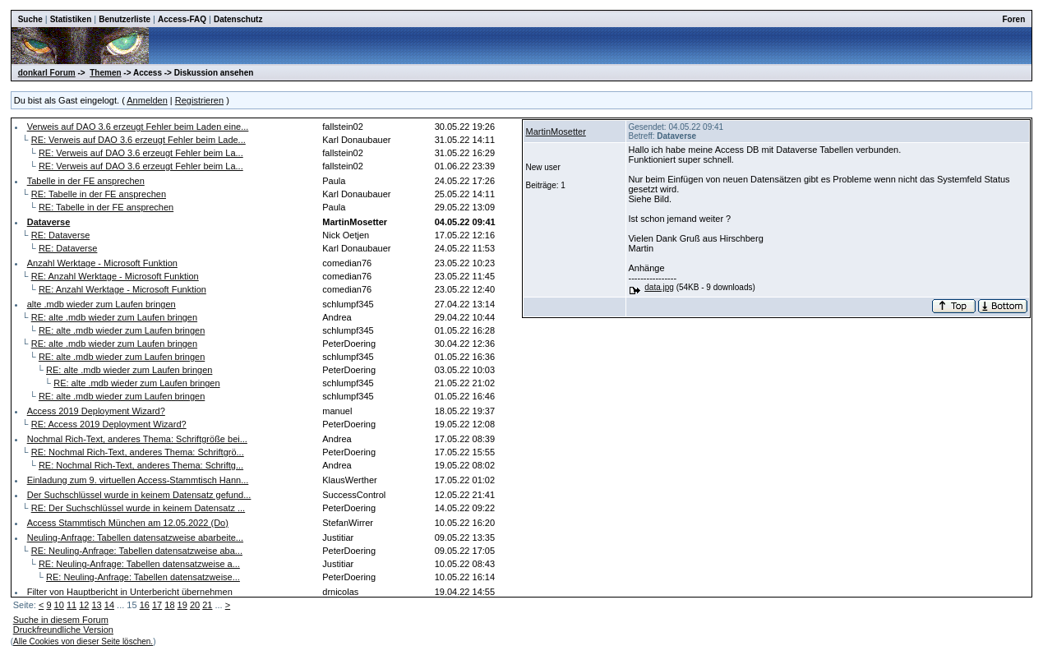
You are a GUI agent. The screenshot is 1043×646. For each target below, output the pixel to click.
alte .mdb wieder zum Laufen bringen (101, 304)
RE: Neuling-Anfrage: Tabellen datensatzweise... (143, 577)
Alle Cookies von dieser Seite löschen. (83, 641)
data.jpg (659, 287)
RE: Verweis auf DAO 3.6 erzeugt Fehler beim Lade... (138, 140)
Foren (1014, 19)
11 (71, 605)
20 (195, 605)
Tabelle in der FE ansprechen (86, 181)
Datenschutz (238, 19)
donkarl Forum (47, 72)
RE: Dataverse (60, 235)
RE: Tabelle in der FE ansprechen (98, 194)
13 (97, 605)
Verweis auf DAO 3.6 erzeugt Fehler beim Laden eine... (138, 127)
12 (84, 605)
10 (59, 605)
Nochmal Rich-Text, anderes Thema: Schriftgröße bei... (137, 439)
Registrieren (199, 100)
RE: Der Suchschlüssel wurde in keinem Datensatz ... (138, 508)
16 (145, 605)
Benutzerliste (124, 19)
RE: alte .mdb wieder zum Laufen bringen (114, 317)
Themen (105, 72)
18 (169, 605)
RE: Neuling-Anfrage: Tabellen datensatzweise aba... (136, 551)
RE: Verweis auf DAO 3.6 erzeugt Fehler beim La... (141, 153)
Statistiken (71, 19)
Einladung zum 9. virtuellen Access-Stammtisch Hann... (138, 480)
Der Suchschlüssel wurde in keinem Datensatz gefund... (139, 495)
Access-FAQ (182, 19)
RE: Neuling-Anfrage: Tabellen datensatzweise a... (139, 564)
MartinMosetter (555, 131)
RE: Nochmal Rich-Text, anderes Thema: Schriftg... (141, 465)
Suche (30, 19)
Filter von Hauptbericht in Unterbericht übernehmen (130, 592)
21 (207, 605)
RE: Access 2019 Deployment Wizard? (109, 424)
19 (182, 605)
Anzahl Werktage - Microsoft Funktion (102, 263)
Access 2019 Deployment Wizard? (96, 411)
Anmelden (147, 100)
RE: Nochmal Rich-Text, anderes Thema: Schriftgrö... (137, 452)
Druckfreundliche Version (63, 629)
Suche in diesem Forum (60, 620)
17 (157, 605)
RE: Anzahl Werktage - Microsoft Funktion (115, 276)
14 (109, 605)
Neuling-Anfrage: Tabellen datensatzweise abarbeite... (135, 537)
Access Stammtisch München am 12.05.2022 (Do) (127, 523)
